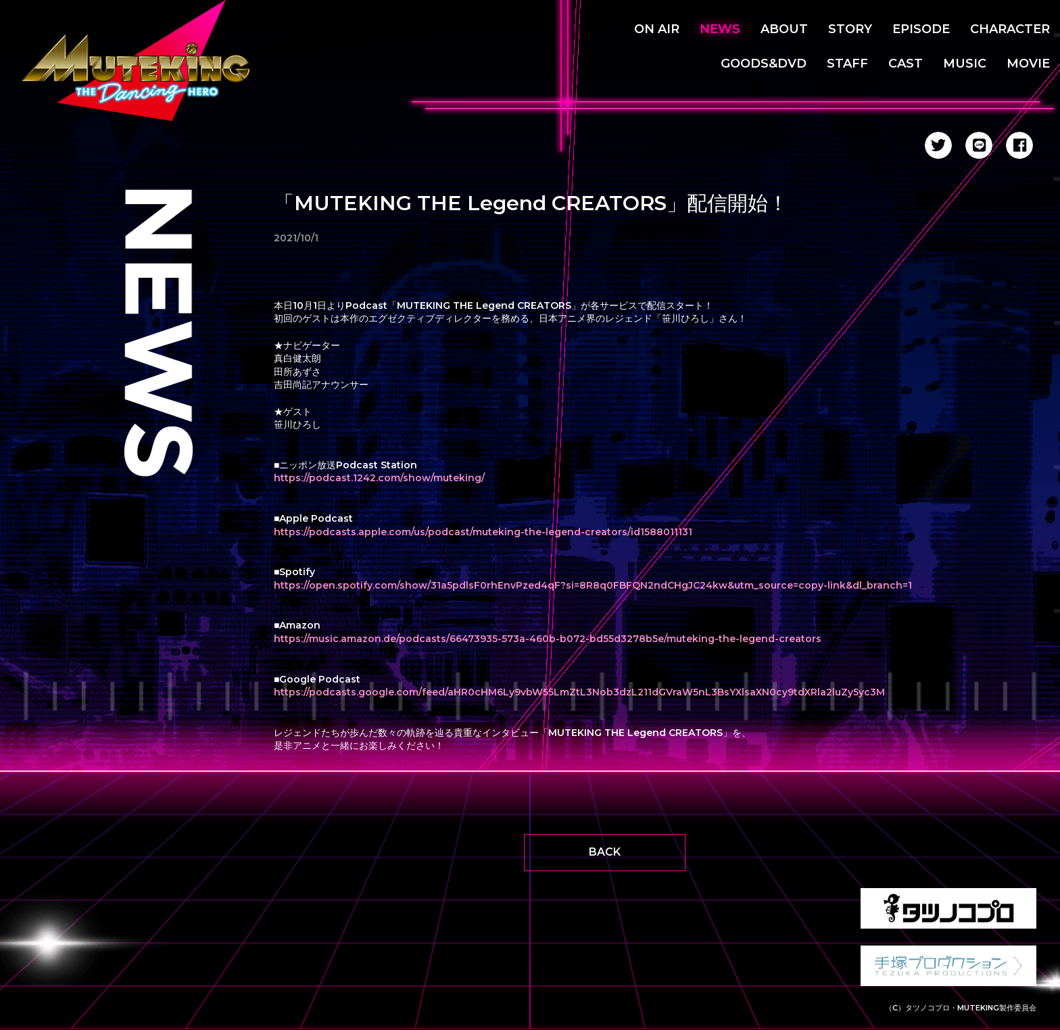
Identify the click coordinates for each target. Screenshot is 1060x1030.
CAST (905, 63)
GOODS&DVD (763, 63)
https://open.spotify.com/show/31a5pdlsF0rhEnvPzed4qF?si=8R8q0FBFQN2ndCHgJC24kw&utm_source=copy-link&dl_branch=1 (593, 585)
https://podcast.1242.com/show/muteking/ (379, 478)
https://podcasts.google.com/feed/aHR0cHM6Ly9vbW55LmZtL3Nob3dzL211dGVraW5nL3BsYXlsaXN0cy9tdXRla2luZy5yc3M (579, 692)
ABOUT (784, 29)
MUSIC (964, 63)
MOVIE (1028, 63)
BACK (605, 851)
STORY (850, 29)
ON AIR (656, 29)
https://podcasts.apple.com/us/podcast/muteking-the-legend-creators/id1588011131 (483, 532)
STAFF (847, 63)
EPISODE (921, 29)
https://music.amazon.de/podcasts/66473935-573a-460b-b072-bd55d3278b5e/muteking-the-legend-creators (547, 639)
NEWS (720, 29)
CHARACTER (1010, 29)
